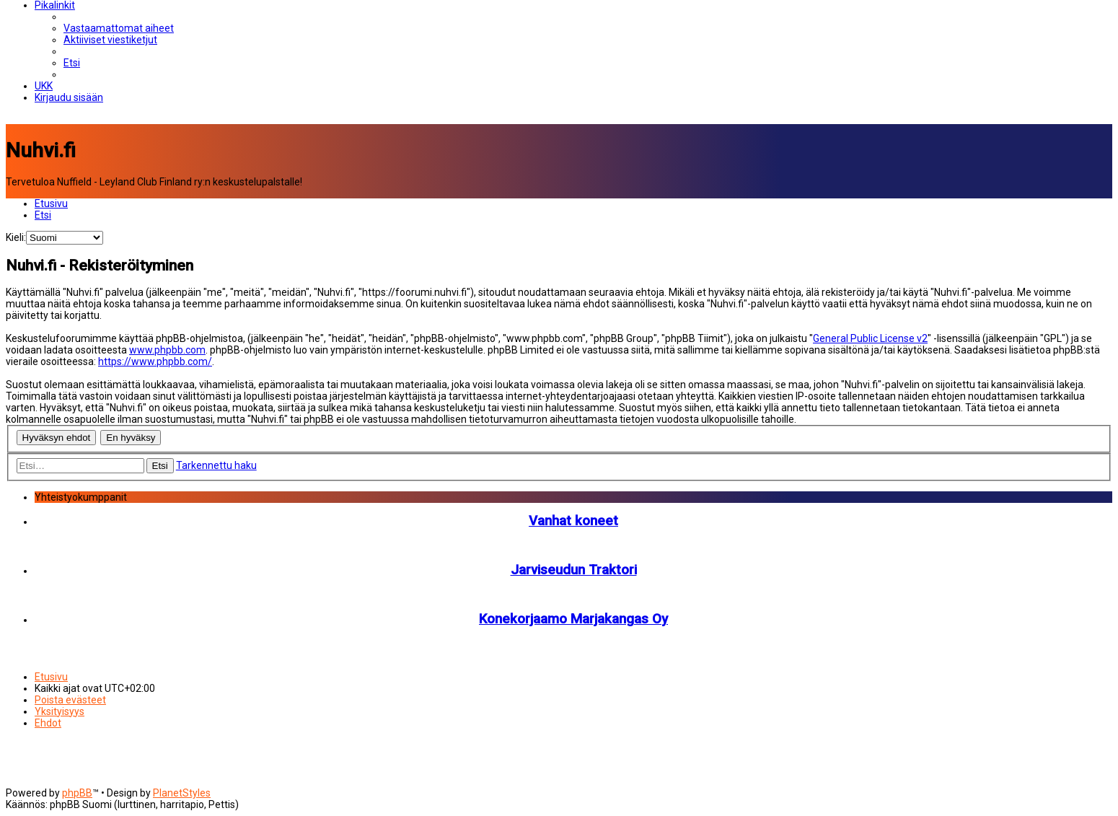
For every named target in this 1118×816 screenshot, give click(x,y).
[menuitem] (118, 28)
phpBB (77, 793)
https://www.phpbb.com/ (155, 361)
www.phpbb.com (167, 350)
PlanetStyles (182, 793)
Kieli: (16, 237)
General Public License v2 (870, 338)
